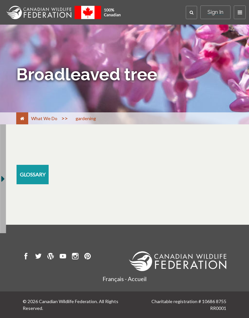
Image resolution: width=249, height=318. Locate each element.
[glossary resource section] (33, 174)
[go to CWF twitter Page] (38, 257)
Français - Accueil (124, 278)
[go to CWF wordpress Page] (50, 257)
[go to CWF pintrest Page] (87, 257)
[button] (191, 12)
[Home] (22, 118)
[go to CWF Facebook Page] (26, 257)
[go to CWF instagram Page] (75, 257)
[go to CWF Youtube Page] (63, 257)
